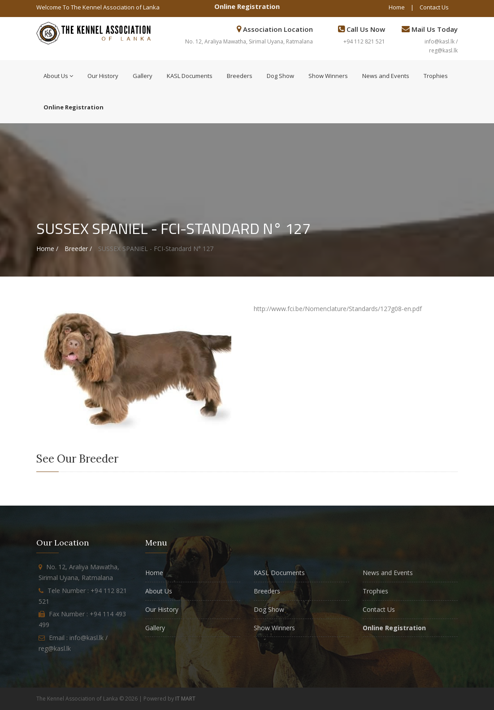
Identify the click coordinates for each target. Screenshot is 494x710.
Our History (102, 76)
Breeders (239, 76)
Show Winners (328, 76)
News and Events (385, 76)
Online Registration (247, 6)
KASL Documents (189, 76)
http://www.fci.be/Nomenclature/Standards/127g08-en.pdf (338, 308)
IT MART (185, 698)
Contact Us (434, 7)
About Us (58, 76)
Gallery (142, 76)
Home (397, 7)
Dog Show (280, 76)
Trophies (436, 76)
